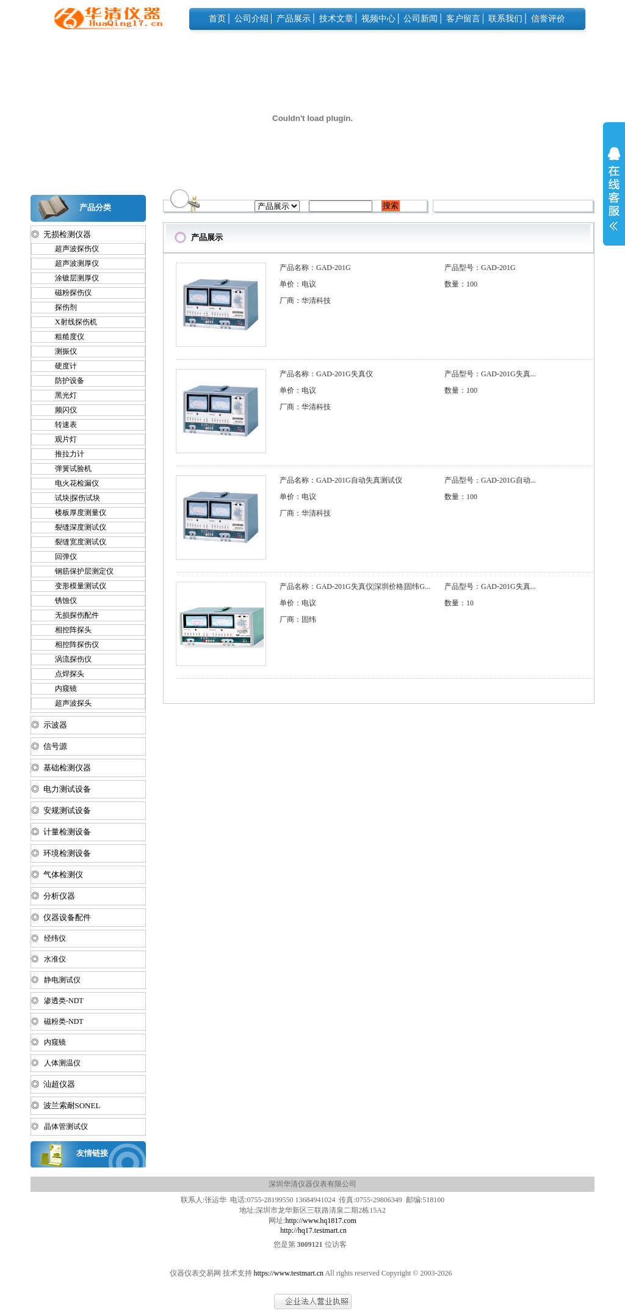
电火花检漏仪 (71, 483)
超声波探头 (68, 703)
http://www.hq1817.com (320, 1220)
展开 (614, 196)
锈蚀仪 (60, 600)
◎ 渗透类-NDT (57, 1000)
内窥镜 (60, 688)
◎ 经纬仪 (48, 938)
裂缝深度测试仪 (75, 527)
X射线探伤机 (70, 322)
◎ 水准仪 (48, 959)
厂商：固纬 (298, 619)
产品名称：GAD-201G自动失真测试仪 (341, 480)
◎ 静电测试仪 (56, 980)
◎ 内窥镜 (48, 1042)
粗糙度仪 (64, 336)
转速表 (60, 424)
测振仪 (60, 351)
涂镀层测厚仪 (71, 278)
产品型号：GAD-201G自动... (490, 480)
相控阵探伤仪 (71, 644)
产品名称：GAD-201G (315, 267)
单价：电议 (298, 284)
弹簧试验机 (68, 468)
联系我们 (505, 18)
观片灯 (60, 439)
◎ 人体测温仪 (56, 1063)
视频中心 (378, 18)
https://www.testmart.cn (289, 1273)
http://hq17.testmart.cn (313, 1230)
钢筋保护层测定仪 (79, 571)
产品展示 (293, 18)
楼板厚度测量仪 (75, 512)
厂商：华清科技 (305, 300)
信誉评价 (548, 18)
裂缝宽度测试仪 (75, 542)
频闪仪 (60, 410)
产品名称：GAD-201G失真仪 (326, 374)
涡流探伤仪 (68, 659)
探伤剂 (60, 307)
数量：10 (459, 603)
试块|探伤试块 (72, 498)
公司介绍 (251, 18)
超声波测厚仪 (71, 263)
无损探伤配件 (71, 615)
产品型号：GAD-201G (480, 267)
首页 (217, 18)
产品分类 (95, 207)
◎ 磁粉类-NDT (57, 1021)
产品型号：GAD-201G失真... (490, 374)
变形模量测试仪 (75, 586)
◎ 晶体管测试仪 (59, 1126)
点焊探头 (64, 674)
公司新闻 (420, 18)
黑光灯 (60, 395)
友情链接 (92, 1153)
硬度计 (60, 366)
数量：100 (460, 284)
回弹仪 (60, 556)
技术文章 (336, 18)
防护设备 (64, 380)
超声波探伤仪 (71, 248)
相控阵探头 (68, 630)
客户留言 (463, 18)
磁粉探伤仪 (68, 292)
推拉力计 (64, 454)
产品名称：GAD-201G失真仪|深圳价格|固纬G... (355, 586)
